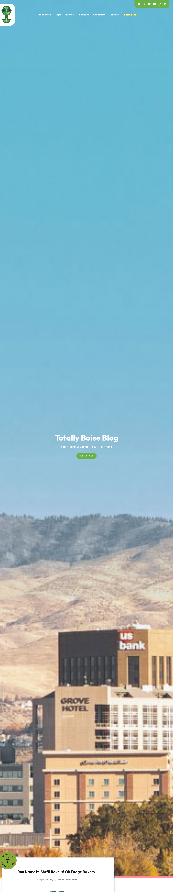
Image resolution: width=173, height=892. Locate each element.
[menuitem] (44, 14)
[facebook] (138, 4)
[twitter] (149, 4)
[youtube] (154, 4)
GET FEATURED (86, 455)
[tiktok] (159, 4)
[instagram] (144, 4)
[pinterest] (165, 4)
